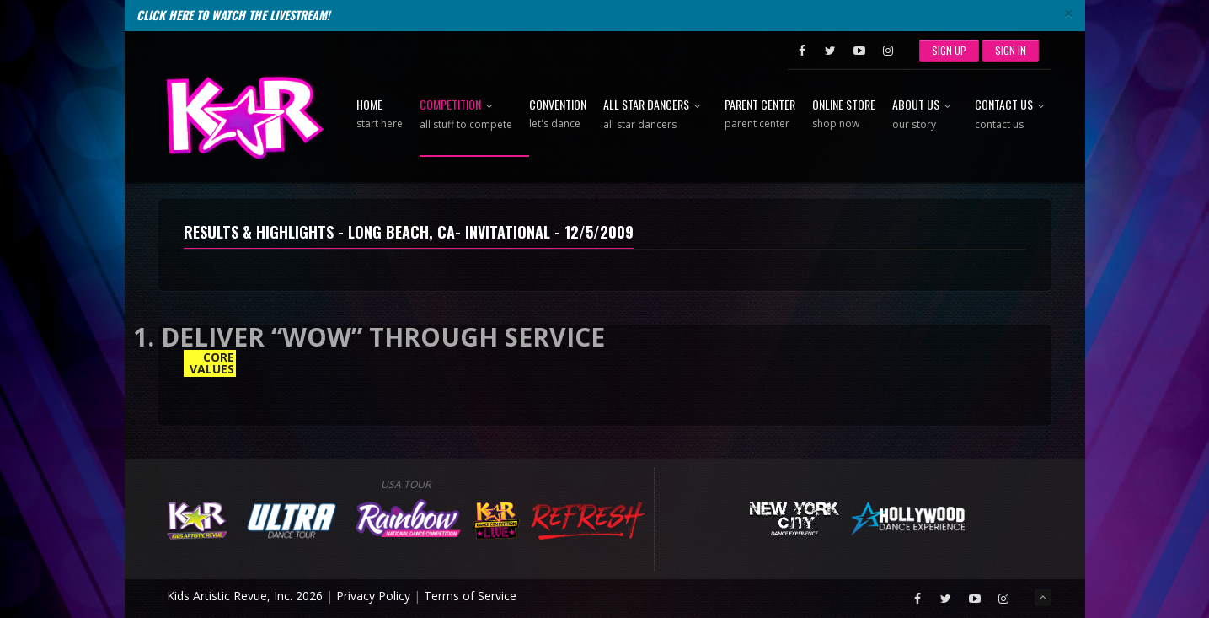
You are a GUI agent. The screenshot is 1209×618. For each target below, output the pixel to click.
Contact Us (1013, 115)
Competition (466, 115)
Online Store (843, 115)
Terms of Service (470, 596)
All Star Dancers (655, 115)
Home (379, 115)
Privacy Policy (373, 596)
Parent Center (760, 115)
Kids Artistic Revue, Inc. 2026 (245, 596)
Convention (557, 115)
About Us (925, 115)
